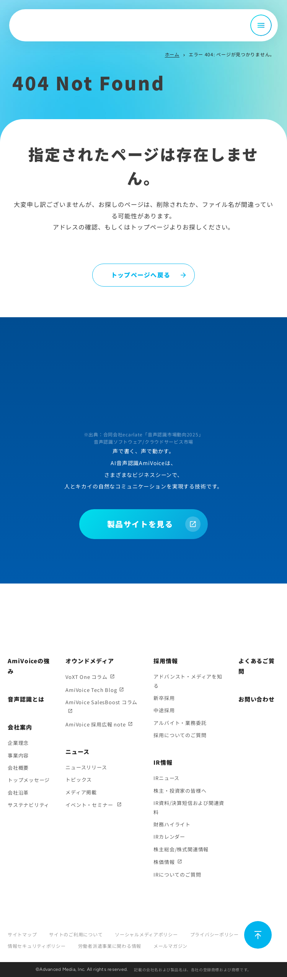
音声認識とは (26, 699)
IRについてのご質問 (177, 874)
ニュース (77, 752)
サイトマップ (22, 934)
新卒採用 (163, 698)
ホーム (172, 54)
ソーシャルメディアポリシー (146, 934)
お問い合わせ (256, 699)
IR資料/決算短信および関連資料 (188, 807)
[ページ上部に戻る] (258, 935)
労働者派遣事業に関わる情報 (109, 946)
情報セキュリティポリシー (37, 946)
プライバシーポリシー (214, 934)
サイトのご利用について (76, 934)
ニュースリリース (86, 767)
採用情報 (165, 661)
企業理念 (18, 742)
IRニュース (166, 778)
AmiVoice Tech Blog (91, 689)
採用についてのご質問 (179, 735)
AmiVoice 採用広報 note (95, 724)
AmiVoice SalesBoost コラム (101, 702)
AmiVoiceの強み (29, 666)
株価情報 (163, 862)
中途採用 (163, 710)
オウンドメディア (89, 661)
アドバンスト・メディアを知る (187, 681)
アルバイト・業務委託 (179, 722)
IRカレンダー (169, 836)
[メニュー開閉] (261, 25)
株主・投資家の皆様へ (179, 790)
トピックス (78, 779)
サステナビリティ (28, 804)
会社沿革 (18, 792)
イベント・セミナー (89, 804)
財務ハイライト (171, 824)
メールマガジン (170, 946)
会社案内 (20, 727)
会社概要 (18, 767)
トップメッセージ (29, 780)
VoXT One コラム (86, 676)
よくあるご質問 (256, 666)
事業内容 (18, 755)
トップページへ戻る (141, 274)
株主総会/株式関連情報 (181, 849)
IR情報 (163, 762)
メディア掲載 (81, 792)
